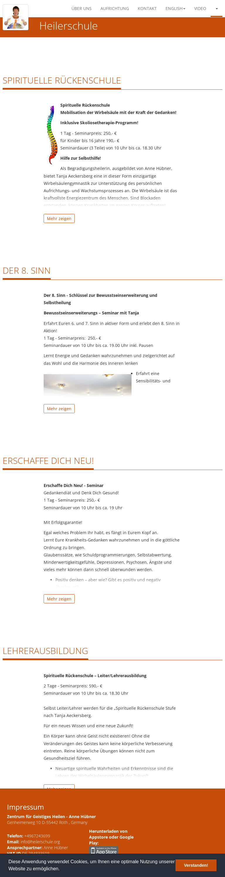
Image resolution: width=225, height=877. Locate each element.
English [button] (175, 8)
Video (200, 8)
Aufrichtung (114, 8)
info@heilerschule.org (40, 841)
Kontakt (147, 8)
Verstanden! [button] (196, 865)
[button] (216, 8)
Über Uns (81, 8)
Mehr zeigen (59, 218)
